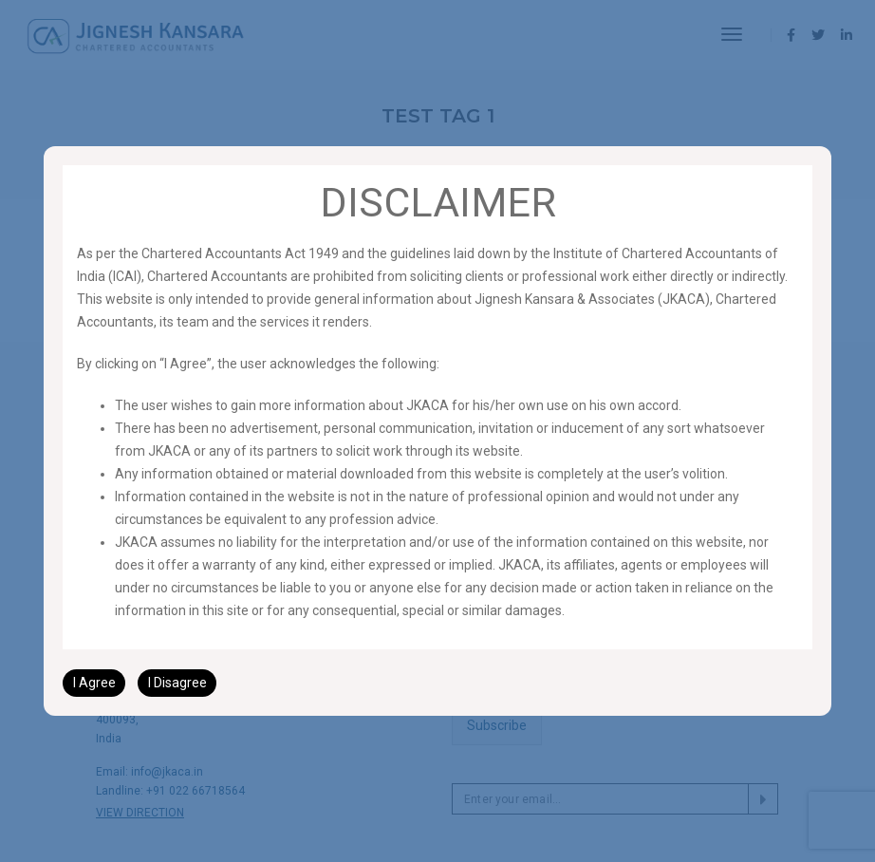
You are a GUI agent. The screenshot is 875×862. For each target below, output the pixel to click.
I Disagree (177, 682)
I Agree (94, 682)
